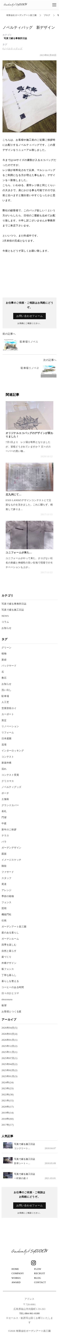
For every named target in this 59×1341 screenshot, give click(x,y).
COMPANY (17, 1273)
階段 (4, 866)
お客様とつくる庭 (11, 1011)
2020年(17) (8, 1106)
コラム (5, 622)
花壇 (4, 744)
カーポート (8, 714)
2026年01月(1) (9, 1040)
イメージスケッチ (11, 860)
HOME (15, 1269)
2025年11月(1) (9, 1052)
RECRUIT (39, 1273)
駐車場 (5, 696)
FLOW (37, 1269)
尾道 (4, 884)
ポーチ (5, 793)
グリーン (8, 647)
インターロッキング (13, 750)
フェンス (6, 902)
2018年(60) (8, 1119)
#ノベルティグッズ (12, 48)
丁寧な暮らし (9, 975)
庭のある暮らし (10, 932)
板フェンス (8, 969)
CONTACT (40, 1282)
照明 (4, 908)
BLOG (37, 1278)
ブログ (47, 15)
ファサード (8, 872)
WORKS (16, 1278)
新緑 (4, 659)
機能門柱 (6, 914)
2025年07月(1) (9, 1058)
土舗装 (5, 799)
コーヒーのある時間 (13, 987)
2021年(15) (8, 1100)
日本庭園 (6, 738)
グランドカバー (10, 805)
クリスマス (8, 781)
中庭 (4, 823)
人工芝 (5, 702)
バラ (4, 841)
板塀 (4, 1005)
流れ (4, 769)
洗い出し (6, 690)
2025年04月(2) (9, 1064)
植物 (4, 653)
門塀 (4, 817)
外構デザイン (9, 963)
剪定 (4, 720)
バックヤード (9, 665)
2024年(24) (8, 1082)
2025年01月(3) (9, 1076)
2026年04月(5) (9, 1028)
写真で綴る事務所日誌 (15, 38)
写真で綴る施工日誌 (13, 609)
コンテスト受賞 (10, 775)
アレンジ (6, 890)
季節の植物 (8, 896)
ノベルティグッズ (11, 787)
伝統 (4, 920)
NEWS (5, 616)
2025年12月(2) (9, 1046)
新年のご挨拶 (9, 829)
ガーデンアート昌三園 (14, 926)
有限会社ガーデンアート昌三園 (21, 15)
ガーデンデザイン (11, 847)
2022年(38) (8, 1094)
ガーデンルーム (10, 938)
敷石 (4, 678)
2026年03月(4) (9, 1034)
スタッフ (6, 878)
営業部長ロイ (9, 708)
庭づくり (6, 957)
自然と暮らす (9, 951)
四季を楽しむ (9, 944)
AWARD (16, 1282)
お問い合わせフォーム (29, 316)
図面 (4, 854)
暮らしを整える (10, 981)
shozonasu (7, 999)
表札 (4, 811)
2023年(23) (8, 1088)
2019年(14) (8, 1112)
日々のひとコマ (10, 993)
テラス (5, 835)
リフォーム (8, 732)
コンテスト (8, 757)
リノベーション (10, 726)
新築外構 (6, 762)
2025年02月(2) (9, 1070)
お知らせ (6, 628)
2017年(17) (8, 1125)
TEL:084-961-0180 (29, 1313)
